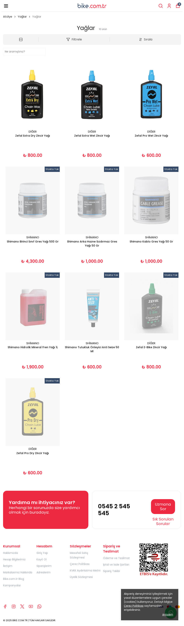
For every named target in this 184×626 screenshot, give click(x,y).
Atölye (9, 17)
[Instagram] (14, 606)
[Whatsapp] (39, 606)
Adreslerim (43, 572)
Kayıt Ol (41, 559)
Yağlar (22, 17)
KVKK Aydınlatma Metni (85, 570)
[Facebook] (5, 606)
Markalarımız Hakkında (17, 572)
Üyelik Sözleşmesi (81, 577)
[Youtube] (31, 606)
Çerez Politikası (80, 564)
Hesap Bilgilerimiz (14, 559)
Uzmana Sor (163, 507)
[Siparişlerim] (169, 5)
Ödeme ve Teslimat (116, 558)
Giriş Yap (42, 553)
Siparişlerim (44, 566)
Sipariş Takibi (111, 571)
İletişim (7, 566)
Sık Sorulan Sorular (163, 521)
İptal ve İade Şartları (116, 564)
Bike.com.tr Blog (13, 579)
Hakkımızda (10, 553)
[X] (22, 606)
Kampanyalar (12, 585)
